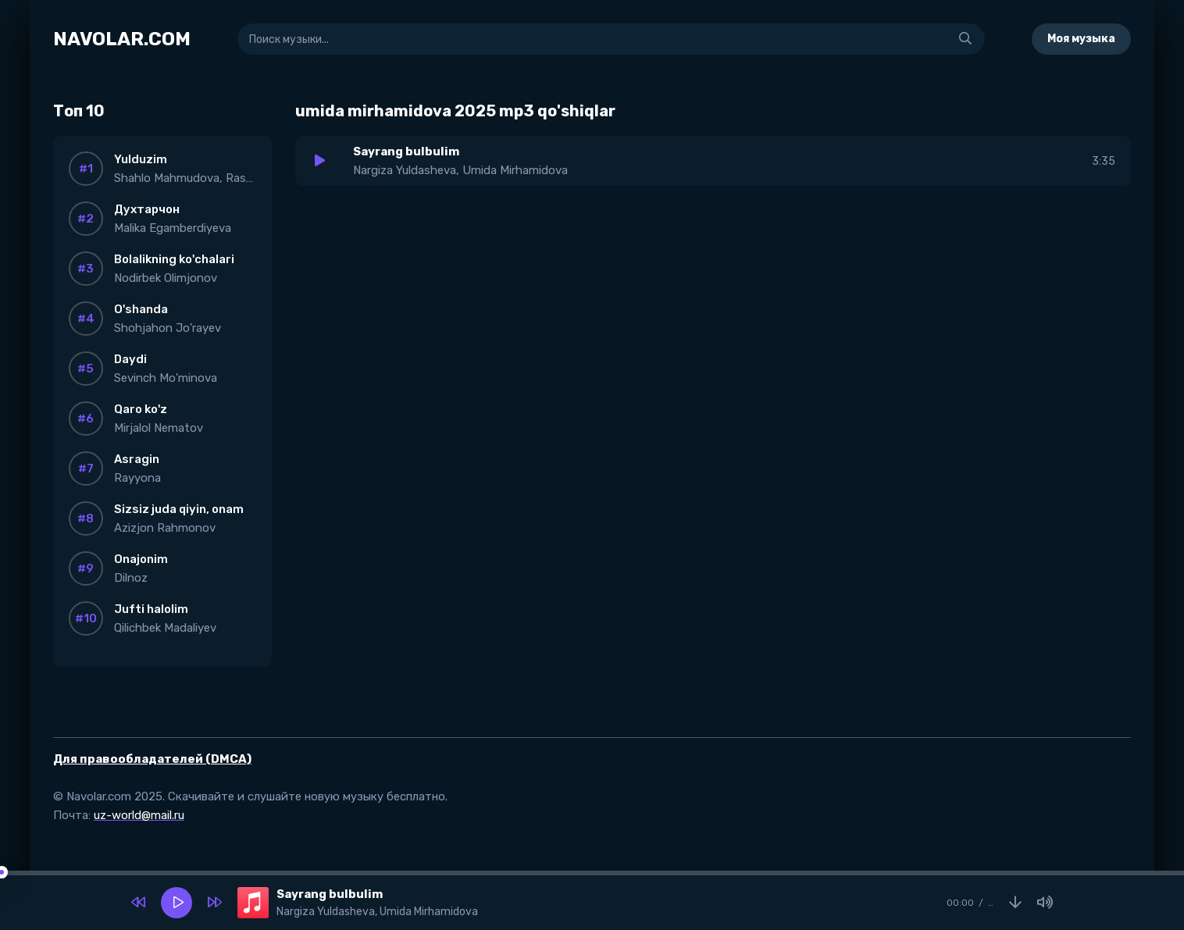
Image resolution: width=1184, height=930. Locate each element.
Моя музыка (1081, 38)
